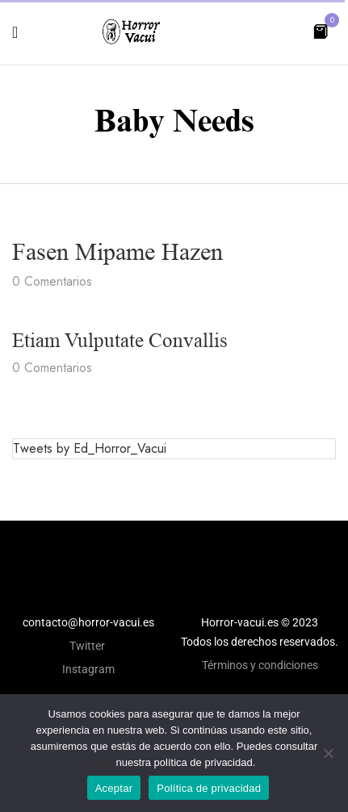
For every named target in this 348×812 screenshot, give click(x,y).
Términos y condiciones (260, 665)
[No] (328, 753)
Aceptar (114, 788)
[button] (320, 30)
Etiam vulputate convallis (120, 340)
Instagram (88, 669)
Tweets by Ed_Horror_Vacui (89, 448)
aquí (103, 762)
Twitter (88, 645)
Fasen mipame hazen (117, 252)
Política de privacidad (209, 788)
